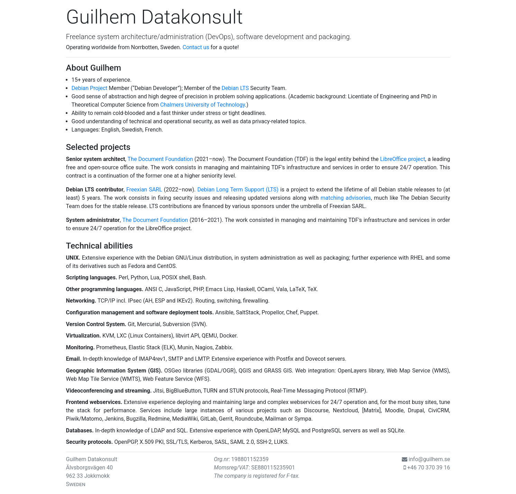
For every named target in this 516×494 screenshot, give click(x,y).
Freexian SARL (144, 189)
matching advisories (345, 198)
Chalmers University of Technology (202, 104)
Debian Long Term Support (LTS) (237, 189)
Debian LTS (235, 88)
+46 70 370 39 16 (428, 467)
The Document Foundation (160, 159)
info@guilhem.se (429, 459)
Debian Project (90, 88)
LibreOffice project (402, 159)
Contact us (195, 47)
